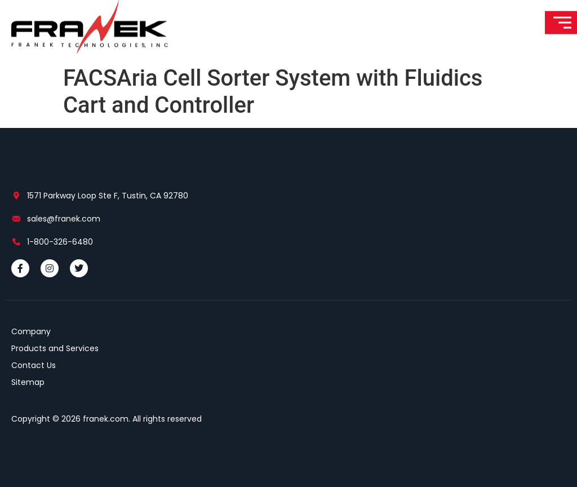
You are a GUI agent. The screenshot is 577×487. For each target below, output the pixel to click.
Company (31, 331)
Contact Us (33, 365)
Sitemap (28, 382)
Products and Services (55, 348)
